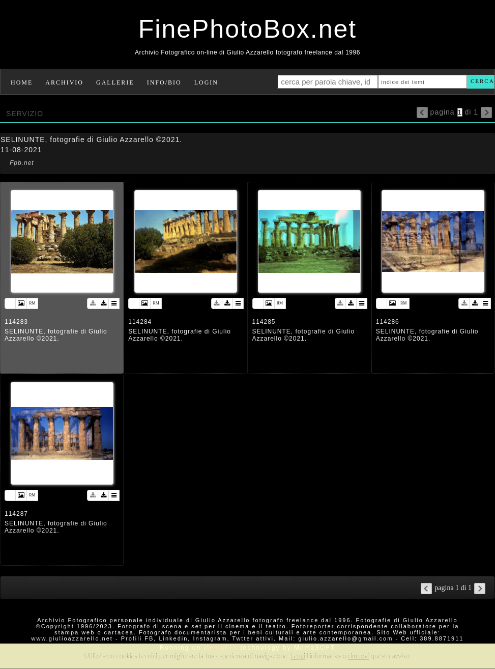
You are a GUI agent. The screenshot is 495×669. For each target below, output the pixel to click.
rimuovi (358, 656)
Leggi (298, 656)
